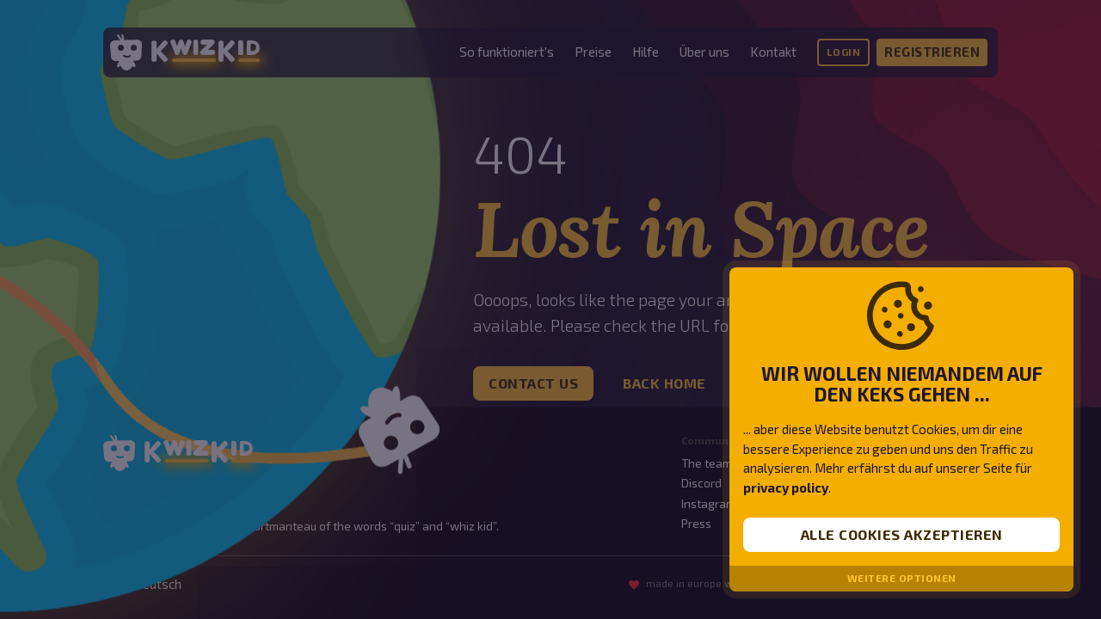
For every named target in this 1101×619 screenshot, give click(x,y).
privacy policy (785, 487)
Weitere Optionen (901, 578)
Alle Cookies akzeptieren (902, 534)
